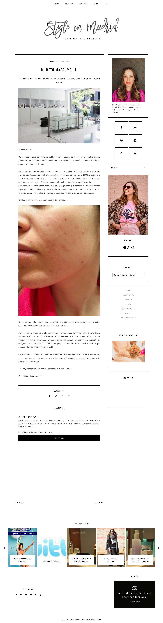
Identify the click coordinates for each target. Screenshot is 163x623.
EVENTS (128, 314)
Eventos (71, 79)
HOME (56, 4)
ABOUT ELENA (128, 296)
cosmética (62, 79)
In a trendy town (27, 417)
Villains (128, 249)
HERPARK (97, 619)
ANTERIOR (98, 502)
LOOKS (128, 305)
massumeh (87, 79)
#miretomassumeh (26, 79)
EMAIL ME (128, 301)
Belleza (46, 79)
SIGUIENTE (20, 502)
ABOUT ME (83, 4)
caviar (54, 79)
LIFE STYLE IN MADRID (128, 319)
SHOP (96, 4)
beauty (38, 79)
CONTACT (69, 4)
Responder (59, 438)
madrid (79, 79)
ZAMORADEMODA (128, 310)
